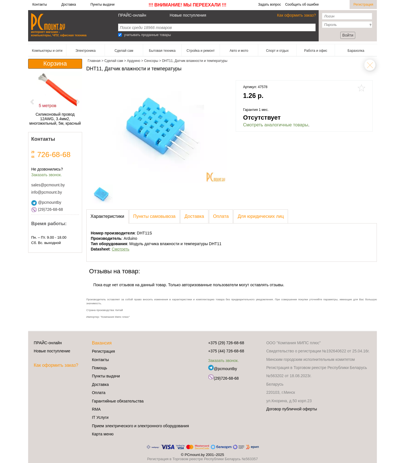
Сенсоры (369, 65)
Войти (347, 35)
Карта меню (103, 434)
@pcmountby (46, 202)
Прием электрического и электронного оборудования (140, 426)
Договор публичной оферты (291, 409)
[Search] (120, 35)
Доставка (68, 4)
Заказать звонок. (46, 175)
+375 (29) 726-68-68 (226, 343)
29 (32, 152)
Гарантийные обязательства (118, 401)
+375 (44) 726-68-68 (226, 351)
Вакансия (102, 343)
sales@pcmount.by (48, 185)
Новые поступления (188, 15)
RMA (96, 409)
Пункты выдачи (102, 4)
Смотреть (120, 249)
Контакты (39, 4)
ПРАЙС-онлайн (132, 15)
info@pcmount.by (46, 192)
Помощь (99, 368)
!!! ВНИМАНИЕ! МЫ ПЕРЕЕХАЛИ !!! (187, 5)
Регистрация (363, 4)
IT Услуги (100, 417)
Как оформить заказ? (296, 15)
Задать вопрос (269, 4)
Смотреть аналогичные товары (275, 124)
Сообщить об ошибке (302, 4)
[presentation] (107, 216)
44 (32, 156)
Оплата (98, 392)
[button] (32, 101)
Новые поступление (52, 351)
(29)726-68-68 (47, 209)
